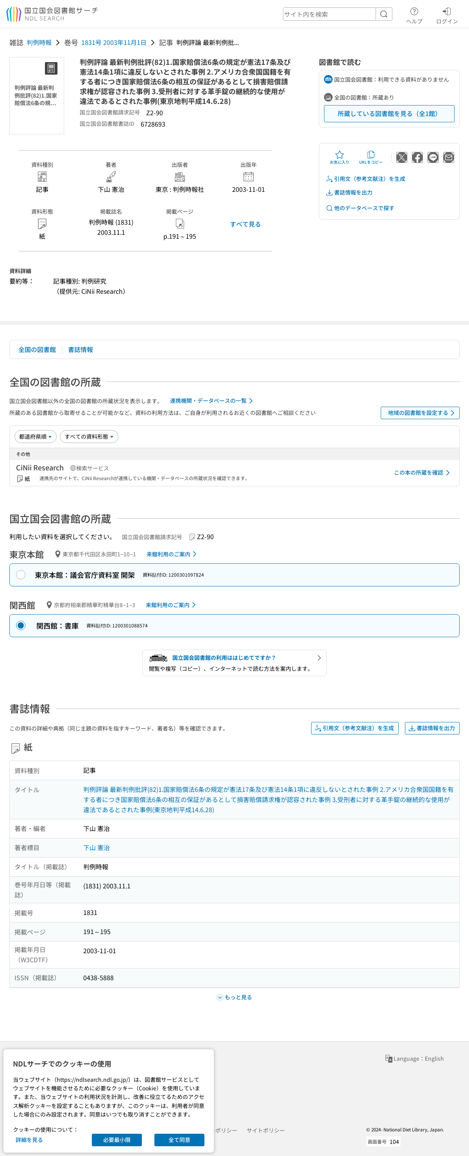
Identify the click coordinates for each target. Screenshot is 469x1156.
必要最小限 (117, 1139)
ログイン (447, 14)
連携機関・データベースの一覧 (213, 401)
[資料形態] (89, 436)
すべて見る (245, 224)
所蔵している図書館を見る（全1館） (389, 113)
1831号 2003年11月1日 (114, 42)
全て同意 (179, 1139)
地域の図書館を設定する (422, 413)
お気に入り (339, 157)
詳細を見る (29, 1139)
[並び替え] (35, 436)
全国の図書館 (37, 349)
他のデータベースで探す (360, 208)
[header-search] (337, 14)
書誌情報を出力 (349, 192)
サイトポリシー (266, 1130)
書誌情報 (80, 349)
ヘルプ (414, 14)
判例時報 (39, 42)
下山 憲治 (96, 847)
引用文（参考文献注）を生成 (365, 179)
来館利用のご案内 (173, 554)
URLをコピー (371, 157)
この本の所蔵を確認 (423, 472)
